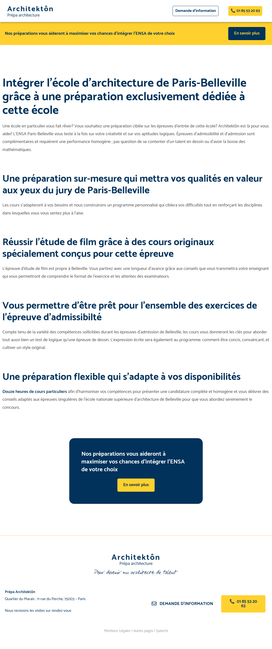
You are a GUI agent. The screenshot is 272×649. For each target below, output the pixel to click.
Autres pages (143, 631)
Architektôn (31, 9)
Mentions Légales (116, 631)
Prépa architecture (24, 15)
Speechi (163, 631)
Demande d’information (186, 604)
